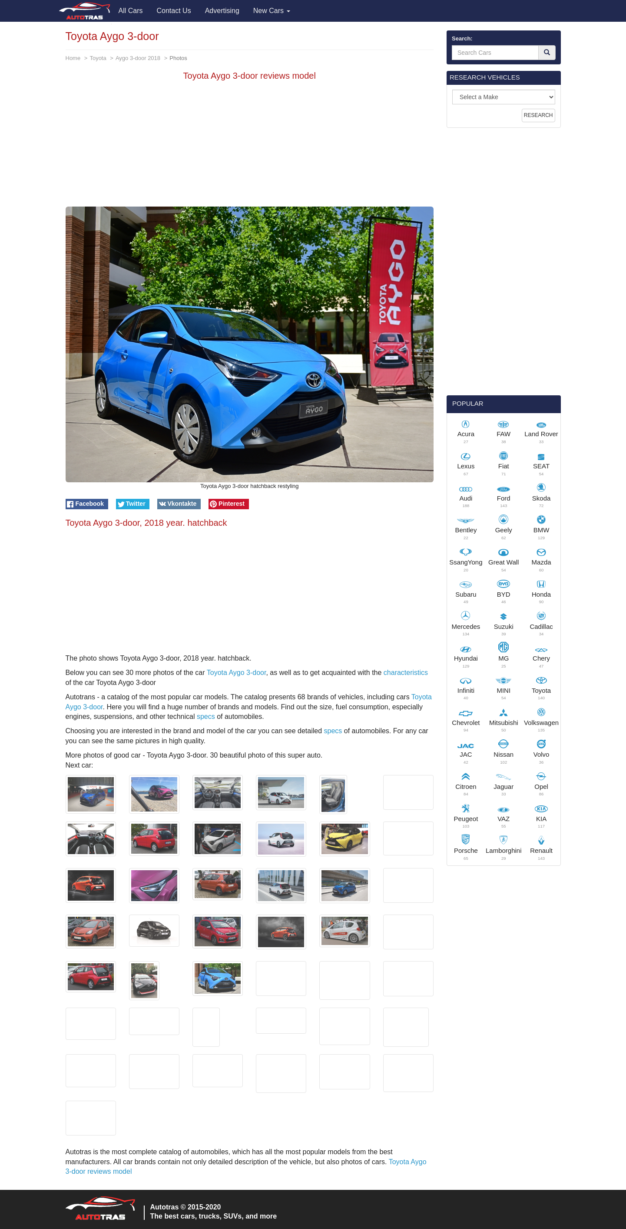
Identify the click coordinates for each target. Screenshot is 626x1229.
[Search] (547, 52)
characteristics (406, 672)
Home (73, 58)
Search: (462, 38)
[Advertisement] (249, 146)
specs (206, 716)
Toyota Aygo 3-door (236, 672)
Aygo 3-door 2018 (138, 58)
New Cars (271, 10)
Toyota (97, 58)
